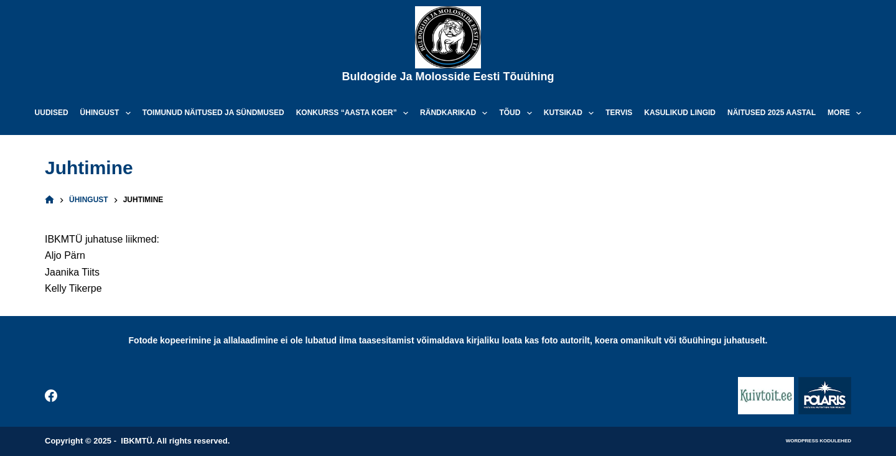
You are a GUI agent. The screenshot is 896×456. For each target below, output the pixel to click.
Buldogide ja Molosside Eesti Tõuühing (448, 76)
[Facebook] (51, 395)
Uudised (51, 112)
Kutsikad (571, 113)
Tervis (618, 112)
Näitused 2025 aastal (771, 112)
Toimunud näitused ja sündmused (213, 112)
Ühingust (108, 113)
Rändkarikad (456, 113)
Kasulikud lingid (680, 112)
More (847, 113)
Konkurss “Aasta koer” (354, 113)
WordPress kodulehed (818, 441)
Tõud (517, 113)
